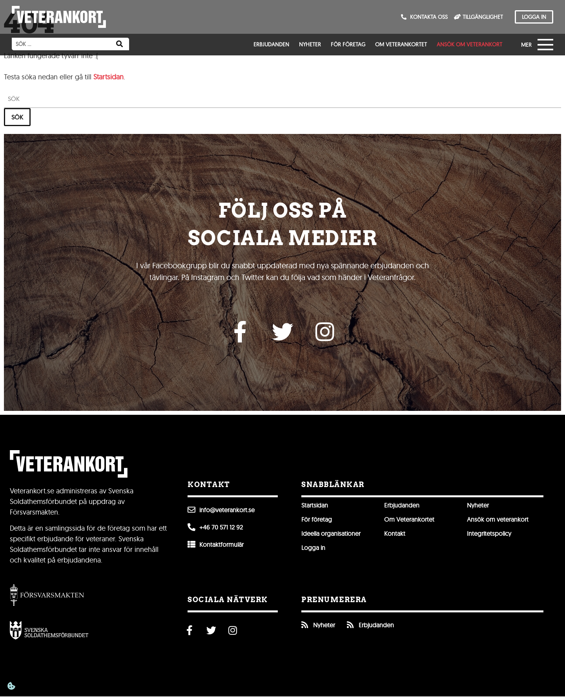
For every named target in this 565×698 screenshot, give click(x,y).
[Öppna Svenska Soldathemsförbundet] (49, 631)
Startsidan (108, 76)
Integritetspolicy (489, 535)
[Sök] (119, 44)
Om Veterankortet (401, 44)
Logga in (313, 549)
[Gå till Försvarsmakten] (47, 596)
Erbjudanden (271, 44)
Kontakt (394, 535)
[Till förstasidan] (59, 17)
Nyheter (310, 44)
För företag (348, 44)
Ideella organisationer (331, 535)
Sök (17, 117)
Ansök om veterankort (469, 44)
